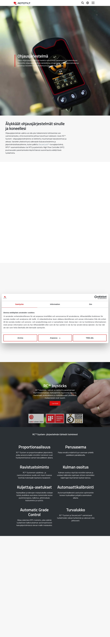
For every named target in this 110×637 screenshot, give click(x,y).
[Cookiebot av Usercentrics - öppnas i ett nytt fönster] (96, 297)
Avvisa (20, 338)
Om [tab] (90, 304)
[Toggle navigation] (93, 3)
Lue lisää (55, 403)
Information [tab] (55, 304)
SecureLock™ (44, 144)
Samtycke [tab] (19, 304)
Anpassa (55, 338)
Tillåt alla (90, 338)
